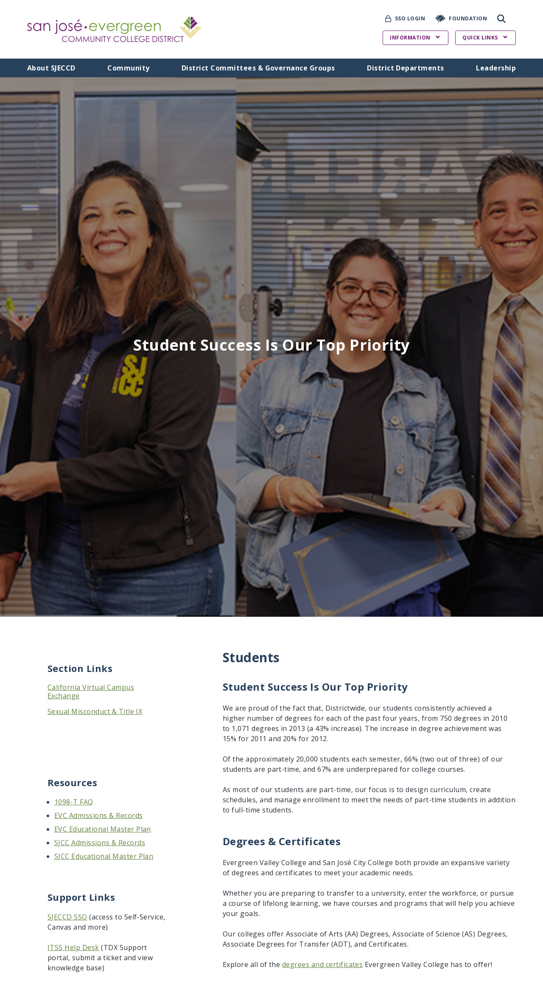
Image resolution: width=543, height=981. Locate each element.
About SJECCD (51, 68)
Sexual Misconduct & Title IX (95, 711)
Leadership (496, 68)
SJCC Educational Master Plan (103, 856)
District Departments (405, 68)
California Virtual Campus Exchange (91, 692)
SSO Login (410, 18)
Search (501, 18)
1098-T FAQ (73, 802)
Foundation (468, 18)
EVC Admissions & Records (98, 815)
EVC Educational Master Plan (102, 829)
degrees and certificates (322, 964)
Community (128, 68)
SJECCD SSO (67, 917)
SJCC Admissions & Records (99, 842)
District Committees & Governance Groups (258, 68)
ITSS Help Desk (73, 947)
